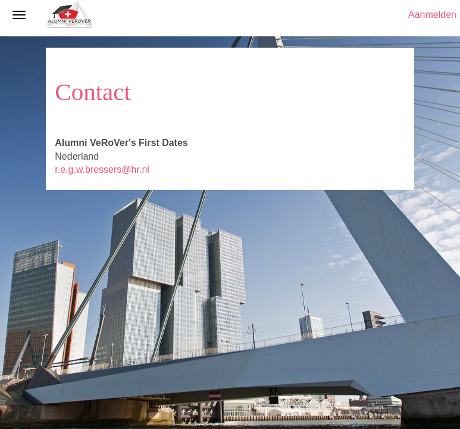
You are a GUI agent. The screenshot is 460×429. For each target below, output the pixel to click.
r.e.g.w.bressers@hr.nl (102, 169)
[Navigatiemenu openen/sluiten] (19, 15)
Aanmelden (432, 15)
